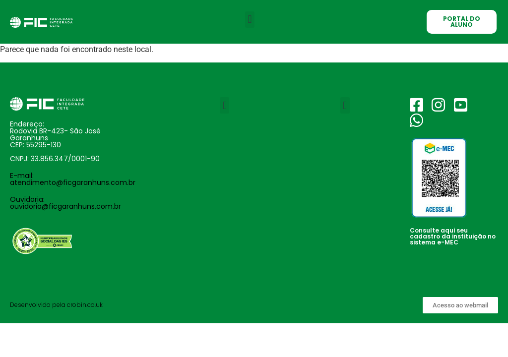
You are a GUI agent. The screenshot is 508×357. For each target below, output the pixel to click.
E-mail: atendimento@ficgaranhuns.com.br (72, 179)
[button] (249, 19)
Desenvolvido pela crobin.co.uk (56, 304)
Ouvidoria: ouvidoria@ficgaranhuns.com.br (65, 202)
